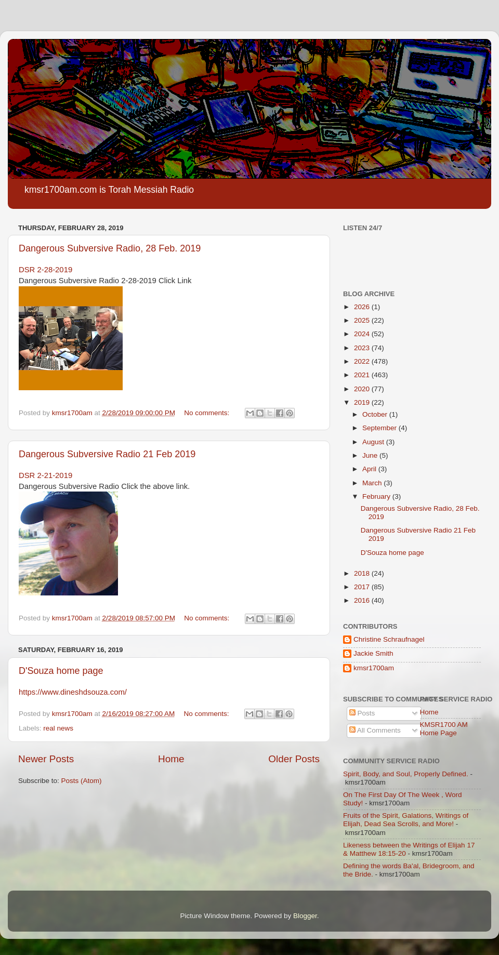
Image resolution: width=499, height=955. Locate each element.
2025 (363, 320)
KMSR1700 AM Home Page (444, 729)
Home (171, 758)
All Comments (375, 730)
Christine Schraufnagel (389, 639)
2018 (363, 573)
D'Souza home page (61, 671)
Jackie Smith (373, 653)
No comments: (207, 413)
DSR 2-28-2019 (45, 270)
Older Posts (294, 758)
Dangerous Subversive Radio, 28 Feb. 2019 (110, 248)
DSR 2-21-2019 (45, 475)
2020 (363, 389)
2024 (363, 334)
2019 (363, 402)
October (375, 414)
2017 (363, 587)
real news (58, 728)
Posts (362, 713)
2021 (363, 375)
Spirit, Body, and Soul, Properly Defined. (405, 774)
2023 (363, 348)
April (370, 469)
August (374, 442)
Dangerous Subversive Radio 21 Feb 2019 (107, 454)
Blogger (305, 916)
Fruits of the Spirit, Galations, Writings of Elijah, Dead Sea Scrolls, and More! (405, 820)
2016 (363, 600)
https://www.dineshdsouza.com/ (73, 692)
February (377, 496)
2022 (363, 361)
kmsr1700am (373, 668)
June (370, 455)
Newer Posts (46, 758)
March (373, 483)
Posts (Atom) (81, 781)
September (380, 428)
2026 (363, 307)
